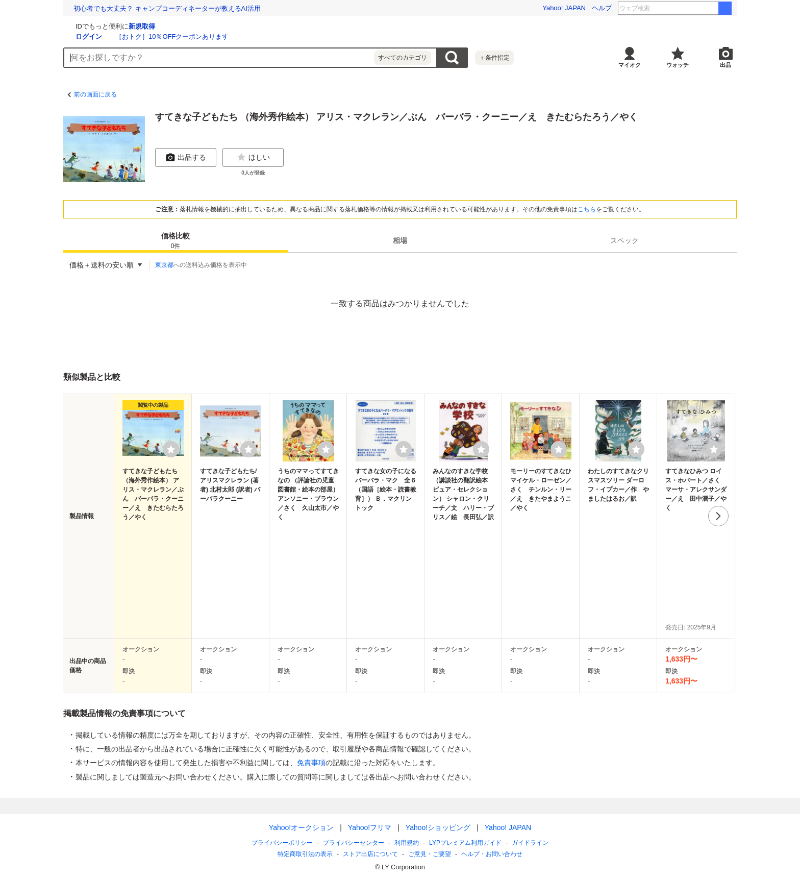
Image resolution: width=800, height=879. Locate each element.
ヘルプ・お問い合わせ (491, 854)
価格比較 (175, 241)
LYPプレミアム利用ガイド (465, 842)
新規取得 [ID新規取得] (263, 26)
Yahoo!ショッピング (438, 827)
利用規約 (406, 842)
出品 (725, 65)
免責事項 (311, 763)
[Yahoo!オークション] (127, 25)
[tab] (175, 240)
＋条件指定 (494, 57)
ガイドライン (530, 842)
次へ (718, 516)
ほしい (253, 157)
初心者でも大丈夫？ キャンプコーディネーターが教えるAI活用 (167, 8)
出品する (185, 157)
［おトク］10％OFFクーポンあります (293, 36)
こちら (587, 209)
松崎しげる (696, 8)
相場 (400, 240)
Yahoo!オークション (301, 827)
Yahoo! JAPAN (564, 8)
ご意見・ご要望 (429, 854)
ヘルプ (602, 8)
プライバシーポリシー (282, 842)
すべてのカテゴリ (402, 57)
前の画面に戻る (95, 94)
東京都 (164, 265)
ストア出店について (370, 854)
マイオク (629, 65)
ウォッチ (677, 65)
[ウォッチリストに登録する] (171, 449)
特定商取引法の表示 (305, 854)
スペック (624, 240)
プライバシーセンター (353, 842)
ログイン (210, 36)
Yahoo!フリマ (369, 827)
